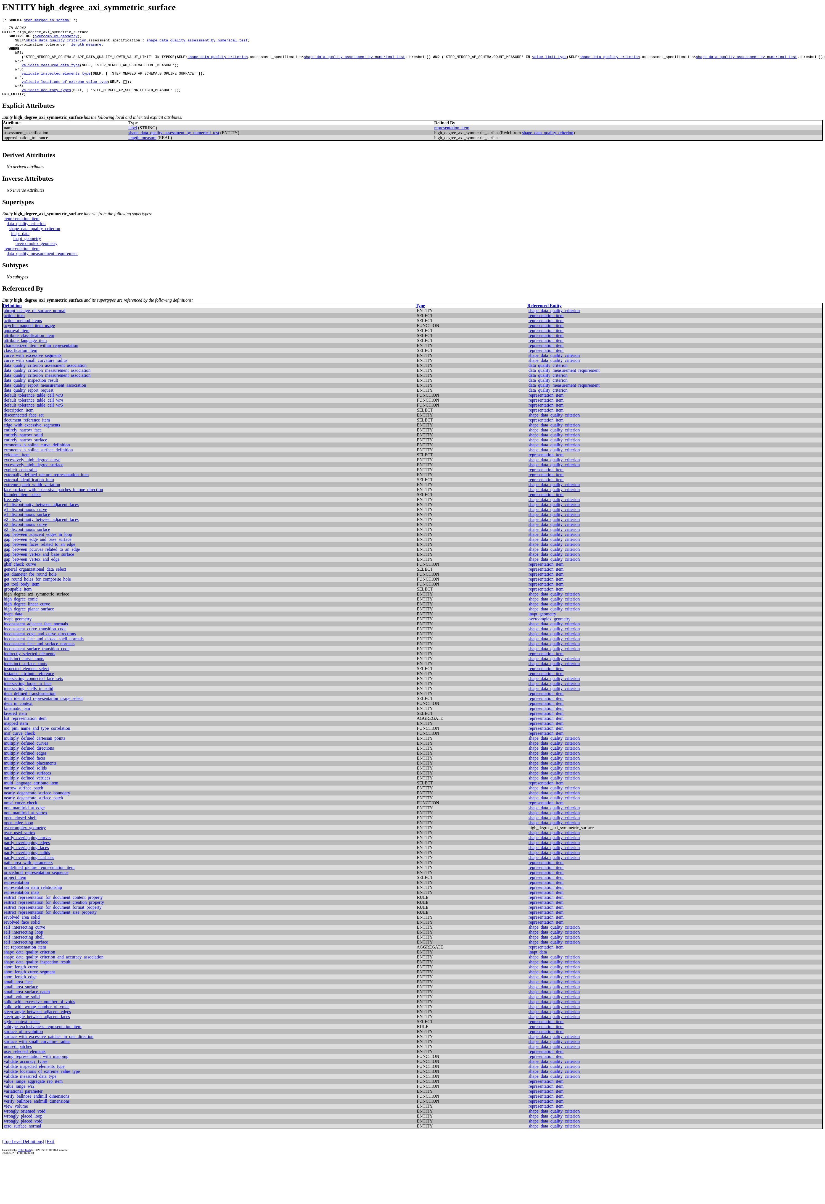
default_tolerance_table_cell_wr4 (33, 415)
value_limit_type (549, 64)
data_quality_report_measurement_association (45, 400)
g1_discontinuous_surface (27, 529)
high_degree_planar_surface (29, 623)
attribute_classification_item (29, 350)
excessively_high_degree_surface (33, 479)
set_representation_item (25, 962)
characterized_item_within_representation (41, 360)
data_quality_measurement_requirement (42, 268)
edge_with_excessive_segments (32, 440)
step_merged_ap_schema (46, 20)
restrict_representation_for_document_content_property (53, 912)
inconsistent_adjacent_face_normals (36, 638)
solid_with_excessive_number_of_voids (39, 1016)
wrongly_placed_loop (23, 1131)
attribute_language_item (25, 355)
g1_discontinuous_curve (25, 524)
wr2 (18, 69)
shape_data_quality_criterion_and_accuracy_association (54, 971)
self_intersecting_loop (23, 947)
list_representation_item (25, 733)
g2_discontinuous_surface (27, 544)
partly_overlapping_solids (27, 867)
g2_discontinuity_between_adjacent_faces (41, 534)
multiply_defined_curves (26, 758)
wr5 (18, 98)
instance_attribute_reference (29, 688)
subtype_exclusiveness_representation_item (42, 1041)
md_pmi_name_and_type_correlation (37, 743)
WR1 (18, 59)
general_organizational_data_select (35, 584)
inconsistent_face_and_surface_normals (39, 658)
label (132, 142)
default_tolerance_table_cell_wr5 (33, 420)
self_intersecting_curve (24, 942)
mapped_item (16, 738)
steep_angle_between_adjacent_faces (37, 1031)
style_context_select (22, 1036)
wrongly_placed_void (23, 1136)
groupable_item (17, 604)
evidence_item (17, 469)
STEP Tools (24, 1164)
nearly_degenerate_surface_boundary (37, 807)
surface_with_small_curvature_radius (37, 1056)
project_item (15, 892)
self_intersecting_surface (26, 957)
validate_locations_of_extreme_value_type (65, 93)
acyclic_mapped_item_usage (29, 340)
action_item (14, 330)
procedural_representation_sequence (36, 887)
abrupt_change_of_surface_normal (34, 325)
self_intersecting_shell (24, 952)
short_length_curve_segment (29, 986)
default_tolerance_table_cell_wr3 (33, 410)
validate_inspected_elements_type (56, 83)
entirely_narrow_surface (25, 454)
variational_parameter (23, 1106)
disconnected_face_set (24, 430)
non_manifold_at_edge (24, 822)
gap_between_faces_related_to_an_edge (39, 559)
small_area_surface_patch (27, 1006)
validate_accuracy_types (46, 103)
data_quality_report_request (29, 405)
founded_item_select (22, 509)
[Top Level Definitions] (23, 1156)
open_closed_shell (20, 832)
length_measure (86, 49)
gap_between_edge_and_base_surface (37, 554)
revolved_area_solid (22, 932)
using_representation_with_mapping (36, 1071)
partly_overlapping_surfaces (29, 872)
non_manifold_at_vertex (25, 827)
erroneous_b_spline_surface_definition (38, 464)
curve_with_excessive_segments (33, 370)
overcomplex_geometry (56, 39)
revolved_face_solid (22, 937)
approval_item (16, 345)
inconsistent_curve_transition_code (35, 643)
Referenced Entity (544, 320)
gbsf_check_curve (20, 579)
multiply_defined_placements (30, 778)
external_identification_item (29, 494)
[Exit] (50, 1156)
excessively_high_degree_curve (32, 474)
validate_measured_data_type (51, 74)
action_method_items (23, 335)
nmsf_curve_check (20, 817)
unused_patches (18, 1061)
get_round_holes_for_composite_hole (37, 594)
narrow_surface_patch (23, 802)
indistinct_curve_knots (24, 673)
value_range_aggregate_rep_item (33, 1096)
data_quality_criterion (26, 238)
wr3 (18, 79)
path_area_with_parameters (28, 877)
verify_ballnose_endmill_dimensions (36, 1111)
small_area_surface (21, 1001)
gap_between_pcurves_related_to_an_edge (42, 564)
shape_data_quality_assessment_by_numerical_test (197, 44)
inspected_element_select (26, 683)
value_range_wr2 (19, 1101)
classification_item (20, 365)
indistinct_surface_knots (25, 678)
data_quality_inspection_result (31, 395)
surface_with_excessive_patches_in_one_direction (48, 1051)
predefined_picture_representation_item (39, 882)
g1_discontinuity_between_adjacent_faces (41, 519)
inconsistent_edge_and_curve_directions (40, 648)
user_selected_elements (25, 1066)
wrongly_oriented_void (24, 1126)
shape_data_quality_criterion (56, 44)
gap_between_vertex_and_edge (32, 574)
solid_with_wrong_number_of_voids (36, 1021)
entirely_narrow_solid (23, 449)
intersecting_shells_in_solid (28, 703)
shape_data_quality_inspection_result (37, 976)
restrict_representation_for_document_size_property (50, 927)
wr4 (18, 88)
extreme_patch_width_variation (32, 499)
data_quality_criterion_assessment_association (45, 380)
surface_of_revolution (23, 1046)
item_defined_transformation (29, 708)
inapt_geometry (27, 253)
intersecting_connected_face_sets (33, 693)
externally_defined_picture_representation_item (46, 489)
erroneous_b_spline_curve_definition (37, 459)
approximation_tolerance (40, 49)
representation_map (21, 907)
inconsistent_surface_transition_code (36, 663)
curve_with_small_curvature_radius (35, 375)
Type (420, 320)
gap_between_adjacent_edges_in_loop (38, 549)
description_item (19, 425)
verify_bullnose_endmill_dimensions (37, 1116)
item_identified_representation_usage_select (43, 713)
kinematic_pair (17, 723)
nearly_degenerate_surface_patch (33, 812)
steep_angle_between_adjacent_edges (37, 1026)
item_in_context (18, 718)
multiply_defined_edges (25, 768)
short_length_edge (20, 991)
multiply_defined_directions (29, 763)
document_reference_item (27, 435)
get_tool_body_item (21, 599)
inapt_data (20, 248)
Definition (12, 320)
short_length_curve (21, 981)
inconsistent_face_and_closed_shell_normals (44, 653)
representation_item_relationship (33, 902)
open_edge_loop (18, 837)
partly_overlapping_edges (27, 857)
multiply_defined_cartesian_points (34, 753)
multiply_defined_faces (25, 773)
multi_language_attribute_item (31, 797)
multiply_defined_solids (25, 783)
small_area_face (18, 996)
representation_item (451, 142)
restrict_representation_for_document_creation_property (54, 917)
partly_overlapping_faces (26, 862)
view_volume (16, 1121)
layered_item (15, 728)
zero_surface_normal (22, 1141)
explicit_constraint (20, 484)
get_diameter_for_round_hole (30, 589)
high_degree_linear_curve (27, 619)
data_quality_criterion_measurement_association (47, 385)
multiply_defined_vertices (27, 793)
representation (16, 897)
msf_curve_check (19, 748)
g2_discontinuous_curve (25, 539)
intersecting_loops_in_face (27, 698)
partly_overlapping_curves (27, 852)
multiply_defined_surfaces (27, 788)
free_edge (12, 514)
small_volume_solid (22, 1011)
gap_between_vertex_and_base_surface (39, 569)
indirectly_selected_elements (29, 668)
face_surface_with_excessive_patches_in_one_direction (53, 504)
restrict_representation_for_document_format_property (53, 922)
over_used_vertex (19, 847)
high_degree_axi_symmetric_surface (52, 34)
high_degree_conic (21, 614)
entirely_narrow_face (23, 444)
